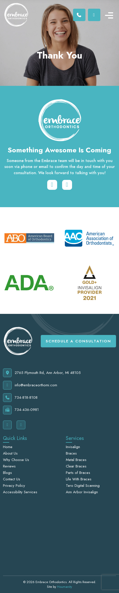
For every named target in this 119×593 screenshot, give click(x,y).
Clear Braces (76, 466)
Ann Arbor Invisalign (82, 492)
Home (7, 447)
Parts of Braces (78, 472)
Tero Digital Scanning (83, 485)
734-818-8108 (20, 397)
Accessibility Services (20, 492)
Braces (71, 453)
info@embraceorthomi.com (30, 385)
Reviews (9, 466)
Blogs (7, 472)
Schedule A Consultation (78, 341)
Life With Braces (78, 479)
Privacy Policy (14, 485)
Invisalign (73, 447)
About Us (10, 453)
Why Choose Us (16, 459)
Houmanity (64, 586)
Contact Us (11, 479)
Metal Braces (76, 459)
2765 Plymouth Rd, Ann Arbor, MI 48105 (42, 372)
